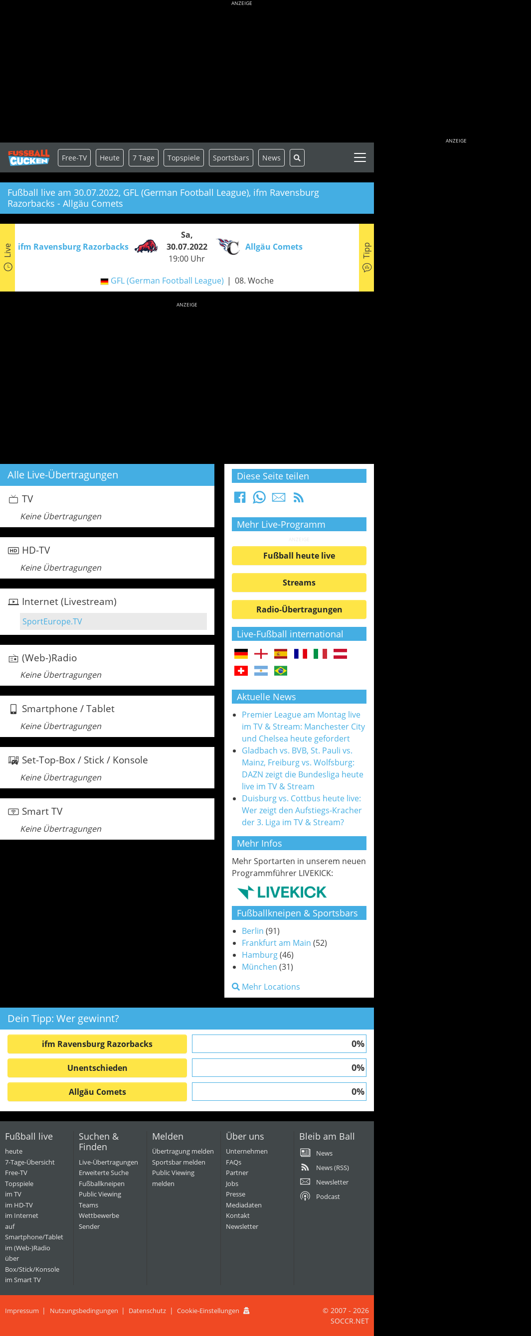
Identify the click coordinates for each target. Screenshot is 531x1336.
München (259, 966)
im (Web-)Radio (27, 1247)
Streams (299, 582)
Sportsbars (231, 157)
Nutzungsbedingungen (84, 1310)
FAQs (233, 1162)
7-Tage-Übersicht (30, 1162)
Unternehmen (247, 1151)
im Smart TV (23, 1279)
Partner (237, 1172)
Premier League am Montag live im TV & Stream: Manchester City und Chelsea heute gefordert (303, 726)
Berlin (253, 930)
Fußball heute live (299, 555)
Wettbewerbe (99, 1215)
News (271, 157)
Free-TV (74, 157)
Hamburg (260, 954)
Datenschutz (147, 1310)
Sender (89, 1226)
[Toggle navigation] (360, 157)
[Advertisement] (242, 72)
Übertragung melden (183, 1151)
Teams (88, 1204)
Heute (110, 157)
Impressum (22, 1310)
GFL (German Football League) (167, 280)
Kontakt (238, 1215)
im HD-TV (19, 1204)
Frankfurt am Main (276, 942)
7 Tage (144, 157)
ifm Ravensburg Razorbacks (97, 1044)
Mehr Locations (266, 986)
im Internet (21, 1215)
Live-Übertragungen (108, 1162)
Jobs (232, 1183)
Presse (235, 1193)
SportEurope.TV (52, 621)
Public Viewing (100, 1193)
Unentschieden (97, 1067)
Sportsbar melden (178, 1162)
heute (13, 1151)
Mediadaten (244, 1204)
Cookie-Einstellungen (208, 1310)
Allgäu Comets (97, 1091)
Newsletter (242, 1226)
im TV (13, 1193)
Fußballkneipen (102, 1183)
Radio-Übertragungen (299, 609)
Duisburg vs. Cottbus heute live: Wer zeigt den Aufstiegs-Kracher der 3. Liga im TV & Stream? (302, 810)
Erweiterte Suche (104, 1172)
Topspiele (19, 1183)
